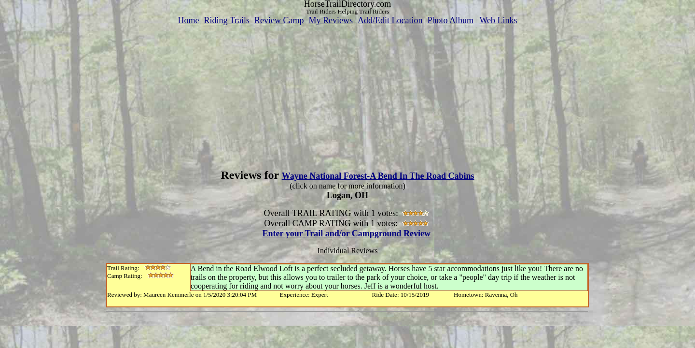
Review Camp (279, 20)
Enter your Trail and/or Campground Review (346, 233)
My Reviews (330, 20)
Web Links (498, 20)
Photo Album (450, 20)
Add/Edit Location (390, 20)
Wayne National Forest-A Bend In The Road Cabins (378, 176)
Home (188, 20)
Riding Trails (227, 20)
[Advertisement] (347, 93)
